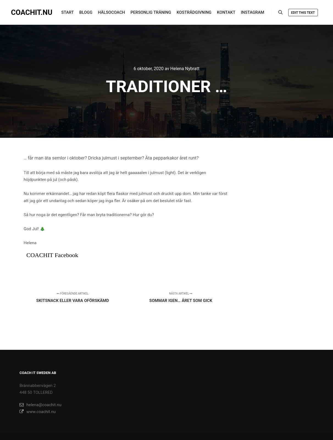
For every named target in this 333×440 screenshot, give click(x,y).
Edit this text (303, 13)
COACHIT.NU (31, 12)
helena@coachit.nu (40, 405)
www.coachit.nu (38, 411)
